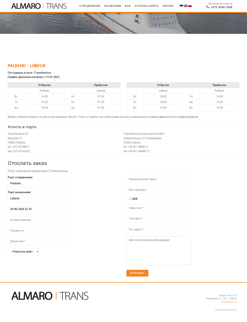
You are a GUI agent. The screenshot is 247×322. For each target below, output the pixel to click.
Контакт (168, 6)
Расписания (112, 6)
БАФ (128, 6)
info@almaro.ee (229, 302)
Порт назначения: (38, 195)
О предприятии (89, 6)
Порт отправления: (39, 180)
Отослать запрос (146, 6)
